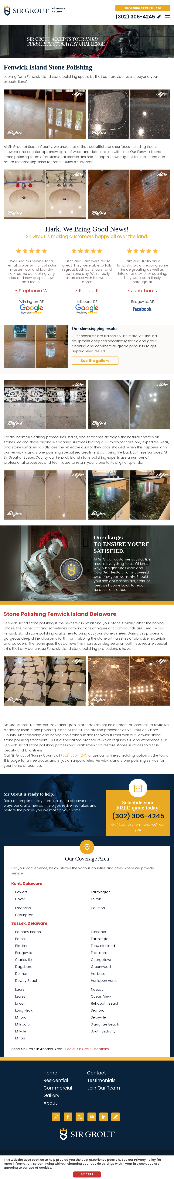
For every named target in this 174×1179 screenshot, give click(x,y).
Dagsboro (23, 966)
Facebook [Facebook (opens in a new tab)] (68, 1117)
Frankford (99, 952)
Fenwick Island (103, 945)
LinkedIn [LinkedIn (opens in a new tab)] (103, 1117)
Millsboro (22, 1024)
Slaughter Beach (105, 1024)
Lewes (20, 996)
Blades (21, 945)
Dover (20, 899)
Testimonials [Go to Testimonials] (101, 1080)
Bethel (20, 938)
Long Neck (23, 1010)
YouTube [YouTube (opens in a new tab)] (91, 1117)
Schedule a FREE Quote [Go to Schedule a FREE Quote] (143, 8)
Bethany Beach (28, 931)
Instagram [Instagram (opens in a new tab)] (56, 1117)
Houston (98, 908)
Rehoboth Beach (105, 1003)
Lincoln (20, 1003)
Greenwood (101, 966)
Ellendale (98, 931)
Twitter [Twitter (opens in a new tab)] (80, 1117)
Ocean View (101, 996)
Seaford (98, 1010)
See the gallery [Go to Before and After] (95, 360)
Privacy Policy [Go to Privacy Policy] (145, 1160)
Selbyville (98, 1017)
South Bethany (103, 1031)
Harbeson (99, 973)
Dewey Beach (26, 980)
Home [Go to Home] (50, 1073)
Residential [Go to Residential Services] (55, 1080)
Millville (20, 1031)
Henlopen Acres (104, 980)
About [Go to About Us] (50, 1103)
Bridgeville (23, 952)
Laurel (20, 989)
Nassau (97, 989)
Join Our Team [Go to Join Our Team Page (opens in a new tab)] (103, 1088)
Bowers (21, 892)
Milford (21, 1017)
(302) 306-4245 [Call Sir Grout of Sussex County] (135, 16)
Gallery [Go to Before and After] (51, 1095)
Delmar (21, 973)
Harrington (24, 915)
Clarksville (23, 959)
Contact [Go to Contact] (96, 1073)
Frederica (23, 908)
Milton (20, 1038)
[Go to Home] (36, 11)
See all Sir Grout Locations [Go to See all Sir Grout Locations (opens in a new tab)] (87, 1049)
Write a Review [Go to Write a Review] (158, 17)
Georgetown (101, 959)
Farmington (101, 892)
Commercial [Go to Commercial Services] (57, 1088)
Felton (96, 899)
